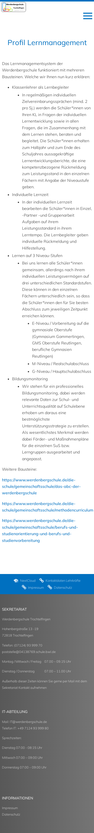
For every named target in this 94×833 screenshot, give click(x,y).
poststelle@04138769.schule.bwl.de (29, 652)
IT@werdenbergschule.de (28, 722)
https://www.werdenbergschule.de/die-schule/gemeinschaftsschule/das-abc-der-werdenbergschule (41, 486)
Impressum (10, 808)
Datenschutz (11, 814)
